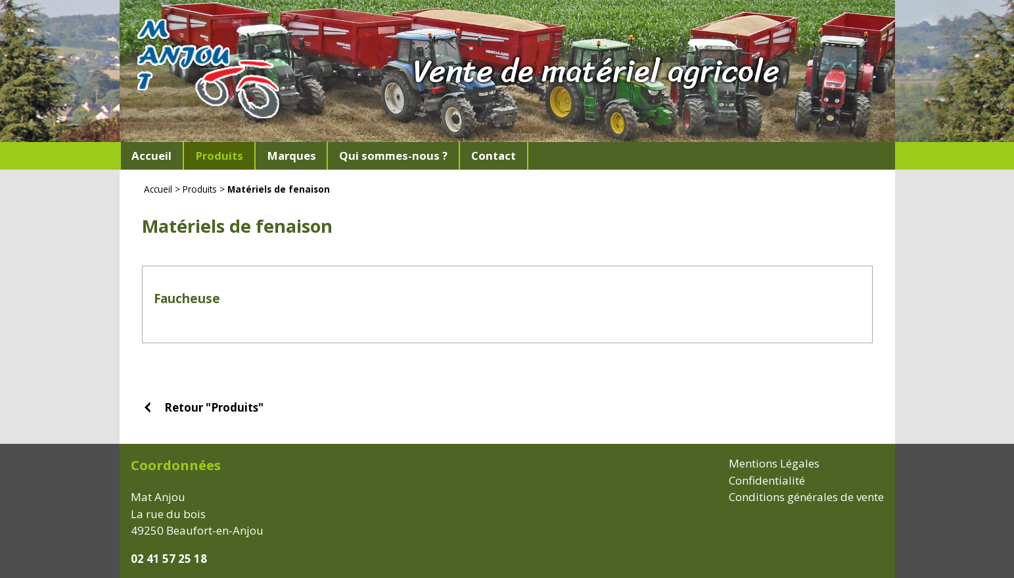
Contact (493, 155)
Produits (200, 189)
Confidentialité (767, 480)
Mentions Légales (774, 463)
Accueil (151, 155)
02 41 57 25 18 (169, 558)
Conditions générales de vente (806, 496)
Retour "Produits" (214, 407)
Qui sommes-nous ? (393, 155)
